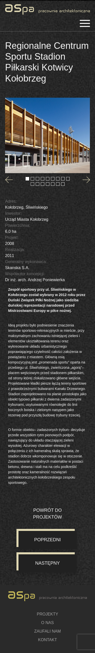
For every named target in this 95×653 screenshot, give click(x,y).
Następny (47, 563)
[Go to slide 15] (58, 184)
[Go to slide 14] (52, 184)
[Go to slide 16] (63, 184)
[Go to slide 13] (47, 184)
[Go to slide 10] (32, 184)
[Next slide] (86, 179)
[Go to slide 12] (42, 184)
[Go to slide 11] (37, 184)
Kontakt (47, 640)
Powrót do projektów (47, 514)
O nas (47, 623)
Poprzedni (47, 539)
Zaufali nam (47, 631)
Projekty (47, 614)
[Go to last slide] (9, 179)
